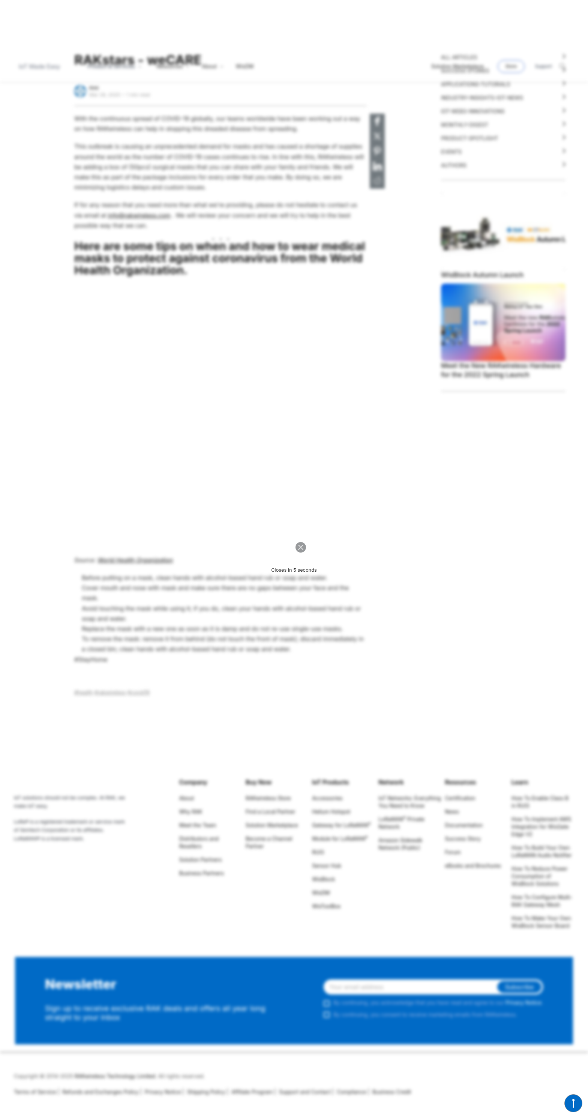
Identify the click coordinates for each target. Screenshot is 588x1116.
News (452, 811)
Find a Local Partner (270, 811)
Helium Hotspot (331, 811)
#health (83, 692)
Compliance (349, 1092)
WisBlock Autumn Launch (482, 275)
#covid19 (139, 692)
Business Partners (201, 873)
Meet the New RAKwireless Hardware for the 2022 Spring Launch (501, 370)
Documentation (464, 825)
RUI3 (318, 852)
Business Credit (389, 1092)
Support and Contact (302, 1092)
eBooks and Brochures (473, 865)
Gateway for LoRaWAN (341, 825)
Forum (453, 852)
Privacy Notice (524, 1002)
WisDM (321, 892)
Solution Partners (200, 859)
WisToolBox (326, 906)
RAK (94, 88)
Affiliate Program (249, 1092)
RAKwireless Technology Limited (115, 1076)
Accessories (327, 798)
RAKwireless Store (268, 798)
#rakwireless (110, 692)
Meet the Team (197, 825)
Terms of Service (35, 1092)
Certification (460, 798)
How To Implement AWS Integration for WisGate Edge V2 (541, 826)
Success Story (463, 838)
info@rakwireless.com (139, 215)
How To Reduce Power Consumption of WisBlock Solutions (540, 876)
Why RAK (190, 811)
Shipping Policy (203, 1092)
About (186, 798)
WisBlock (323, 879)
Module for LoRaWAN (340, 838)
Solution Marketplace (272, 825)
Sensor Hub (326, 865)
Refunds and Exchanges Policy (98, 1092)
